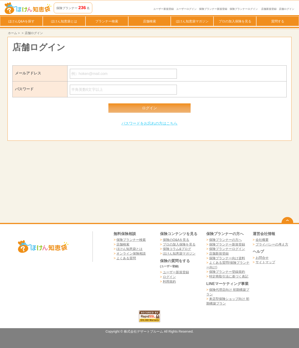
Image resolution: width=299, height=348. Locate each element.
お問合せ (262, 258)
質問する (277, 21)
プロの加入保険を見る (235, 21)
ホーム (12, 33)
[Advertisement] (78, 181)
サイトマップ (265, 262)
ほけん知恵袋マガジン (192, 21)
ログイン (169, 277)
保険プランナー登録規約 (227, 272)
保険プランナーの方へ (225, 240)
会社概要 (262, 240)
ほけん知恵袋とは (64, 21)
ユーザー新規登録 (163, 8)
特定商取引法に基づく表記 (228, 276)
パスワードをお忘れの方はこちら (149, 123)
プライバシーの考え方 (272, 244)
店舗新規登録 (269, 8)
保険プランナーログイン (244, 8)
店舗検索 (149, 21)
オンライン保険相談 (131, 253)
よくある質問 (126, 258)
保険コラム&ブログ (177, 249)
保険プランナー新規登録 (213, 8)
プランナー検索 (106, 21)
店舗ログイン (286, 8)
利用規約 (169, 281)
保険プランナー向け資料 (227, 258)
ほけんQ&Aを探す (21, 21)
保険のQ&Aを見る (176, 240)
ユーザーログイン (186, 8)
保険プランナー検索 (131, 240)
